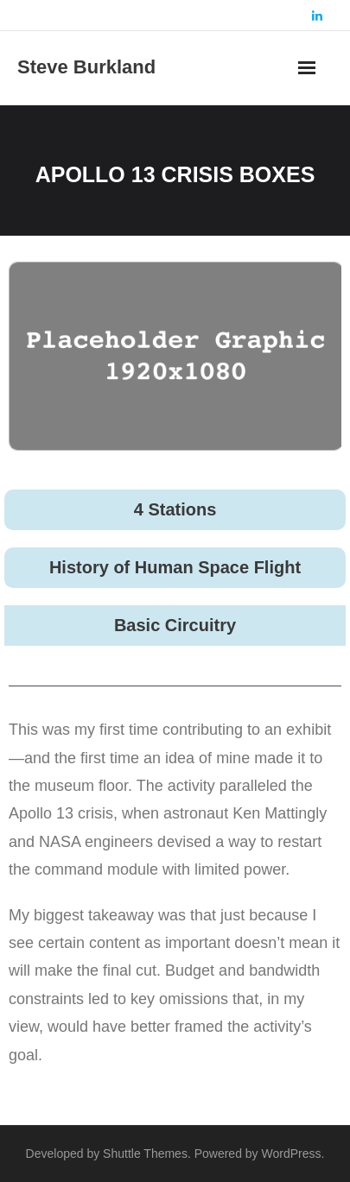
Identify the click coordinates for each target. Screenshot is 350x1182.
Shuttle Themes (145, 1153)
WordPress (291, 1153)
